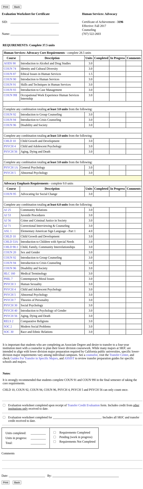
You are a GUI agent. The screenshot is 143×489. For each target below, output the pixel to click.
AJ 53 (7, 215)
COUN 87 (10, 74)
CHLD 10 (10, 141)
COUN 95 (10, 194)
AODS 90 (10, 63)
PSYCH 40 (10, 310)
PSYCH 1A (11, 167)
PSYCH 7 (10, 300)
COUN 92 (10, 114)
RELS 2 (8, 321)
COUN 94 (10, 119)
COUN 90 (10, 79)
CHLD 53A (11, 241)
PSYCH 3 (10, 284)
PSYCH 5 (10, 172)
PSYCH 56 (10, 151)
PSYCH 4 (10, 146)
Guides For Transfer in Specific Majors (34, 358)
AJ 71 (7, 225)
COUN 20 (10, 252)
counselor (92, 354)
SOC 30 (8, 331)
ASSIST (69, 358)
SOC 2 (8, 326)
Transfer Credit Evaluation (84, 405)
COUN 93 (10, 89)
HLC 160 (9, 273)
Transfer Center (118, 354)
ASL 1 (8, 231)
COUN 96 (10, 125)
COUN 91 (10, 84)
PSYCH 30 (10, 305)
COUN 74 (10, 68)
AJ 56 (7, 220)
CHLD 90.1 (11, 247)
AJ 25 (7, 209)
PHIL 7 (8, 278)
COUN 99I (10, 95)
